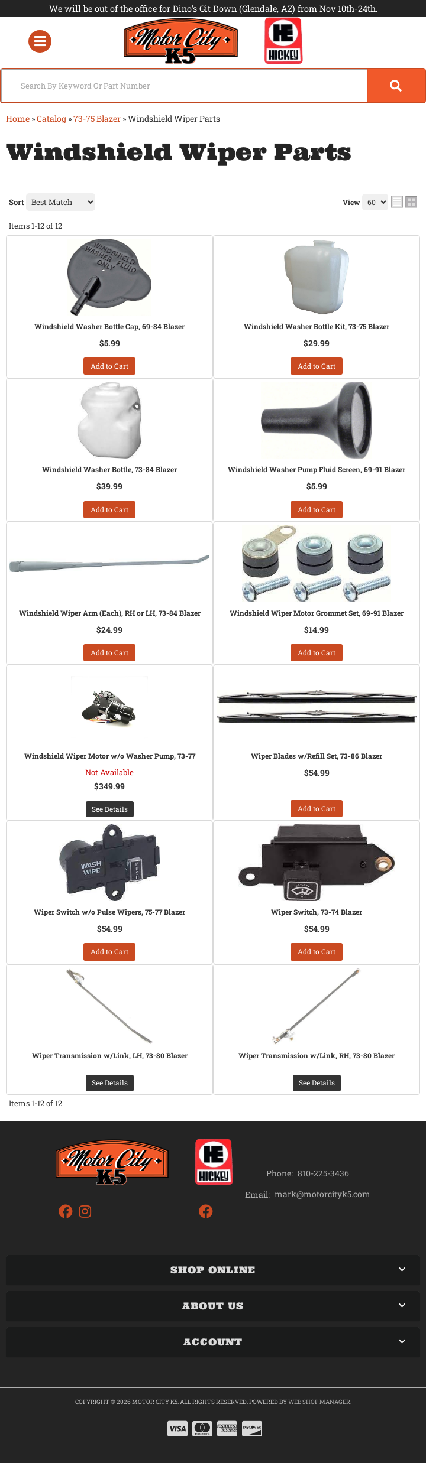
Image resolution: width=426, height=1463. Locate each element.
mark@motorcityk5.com (322, 1194)
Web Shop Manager (319, 1402)
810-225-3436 (323, 1173)
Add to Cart (109, 365)
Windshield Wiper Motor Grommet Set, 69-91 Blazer (317, 612)
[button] (213, 85)
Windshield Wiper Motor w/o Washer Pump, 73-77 (109, 755)
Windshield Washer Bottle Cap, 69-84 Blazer (109, 326)
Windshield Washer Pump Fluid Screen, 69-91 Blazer (316, 469)
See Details (110, 809)
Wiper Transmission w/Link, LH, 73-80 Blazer (110, 1055)
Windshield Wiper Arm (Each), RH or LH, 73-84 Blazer (110, 612)
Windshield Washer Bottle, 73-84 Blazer (109, 469)
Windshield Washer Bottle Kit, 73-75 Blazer (316, 326)
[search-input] (184, 86)
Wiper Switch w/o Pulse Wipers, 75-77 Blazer (109, 911)
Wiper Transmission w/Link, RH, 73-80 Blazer (316, 1055)
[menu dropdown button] (39, 41)
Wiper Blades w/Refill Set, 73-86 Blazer (316, 755)
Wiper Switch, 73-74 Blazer (316, 911)
